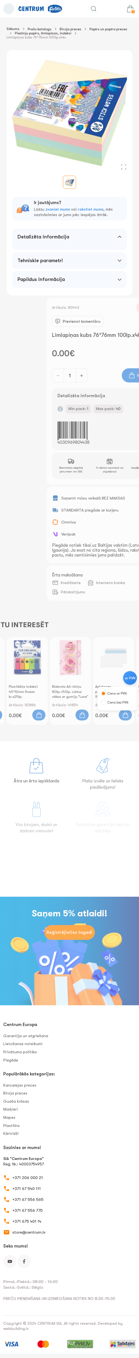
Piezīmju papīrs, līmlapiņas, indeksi (43, 33)
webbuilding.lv (16, 1328)
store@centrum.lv (28, 1232)
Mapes (9, 1117)
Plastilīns (11, 1125)
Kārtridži (11, 1133)
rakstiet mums (90, 209)
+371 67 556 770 (27, 1210)
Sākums (13, 29)
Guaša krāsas (16, 1101)
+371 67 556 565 (28, 1199)
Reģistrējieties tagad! (69, 932)
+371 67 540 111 (26, 1188)
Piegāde (10, 1060)
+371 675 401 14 (26, 1221)
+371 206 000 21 (27, 1177)
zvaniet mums (57, 209)
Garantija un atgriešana (25, 1036)
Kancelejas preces (19, 1085)
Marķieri (10, 1109)
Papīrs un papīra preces (108, 29)
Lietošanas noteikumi (22, 1044)
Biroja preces (70, 29)
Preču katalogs (39, 29)
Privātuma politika (20, 1052)
